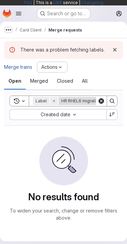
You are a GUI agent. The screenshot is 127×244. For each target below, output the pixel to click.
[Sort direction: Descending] (112, 114)
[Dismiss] (115, 50)
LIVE (57, 2)
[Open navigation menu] (18, 13)
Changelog (92, 2)
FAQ (28, 2)
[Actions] (52, 67)
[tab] (15, 81)
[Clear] (101, 101)
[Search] (112, 101)
